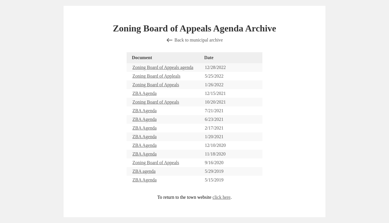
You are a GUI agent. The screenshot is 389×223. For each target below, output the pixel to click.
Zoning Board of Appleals (156, 76)
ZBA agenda (143, 171)
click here (222, 197)
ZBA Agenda (144, 93)
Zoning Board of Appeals (155, 84)
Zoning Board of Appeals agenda (162, 67)
